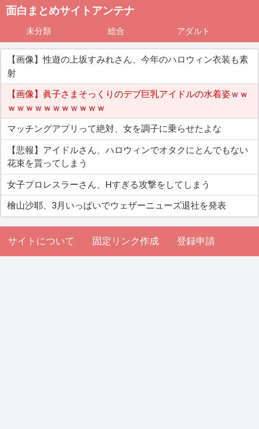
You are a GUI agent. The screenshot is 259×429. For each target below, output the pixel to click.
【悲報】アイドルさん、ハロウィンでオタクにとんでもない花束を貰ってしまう (127, 157)
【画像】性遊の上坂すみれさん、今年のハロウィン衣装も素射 (127, 66)
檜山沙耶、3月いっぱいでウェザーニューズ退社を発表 (116, 205)
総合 (116, 31)
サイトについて (41, 241)
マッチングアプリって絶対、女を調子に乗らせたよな (114, 128)
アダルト (193, 31)
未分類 (38, 31)
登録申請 (196, 241)
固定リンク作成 (125, 241)
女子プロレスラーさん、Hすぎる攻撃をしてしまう (108, 184)
